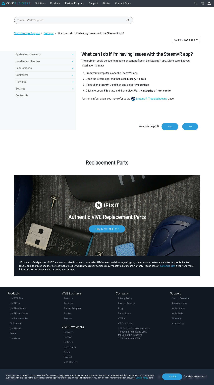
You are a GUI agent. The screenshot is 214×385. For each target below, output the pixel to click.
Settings (49, 33)
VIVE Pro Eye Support (27, 33)
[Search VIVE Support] (126, 20)
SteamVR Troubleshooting (151, 98)
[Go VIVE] (209, 3)
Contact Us (22, 95)
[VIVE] (16, 3)
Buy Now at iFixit (107, 229)
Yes (170, 126)
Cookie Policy (142, 378)
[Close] (195, 3)
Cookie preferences (194, 376)
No (190, 126)
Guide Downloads (185, 39)
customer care (167, 266)
